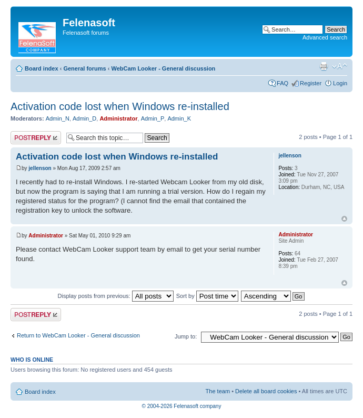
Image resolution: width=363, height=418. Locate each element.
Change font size (339, 66)
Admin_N (57, 118)
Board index (41, 68)
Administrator (118, 118)
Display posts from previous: (116, 296)
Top (344, 219)
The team (218, 391)
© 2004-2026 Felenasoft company (181, 406)
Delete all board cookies (266, 391)
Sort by (207, 296)
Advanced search (324, 37)
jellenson (39, 168)
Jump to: (186, 336)
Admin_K (179, 118)
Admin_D (84, 118)
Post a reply (36, 137)
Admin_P (153, 118)
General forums (84, 68)
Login (340, 83)
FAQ (282, 83)
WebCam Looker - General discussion (163, 68)
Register (310, 83)
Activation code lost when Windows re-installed (120, 106)
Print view (323, 66)
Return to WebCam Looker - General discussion (78, 335)
